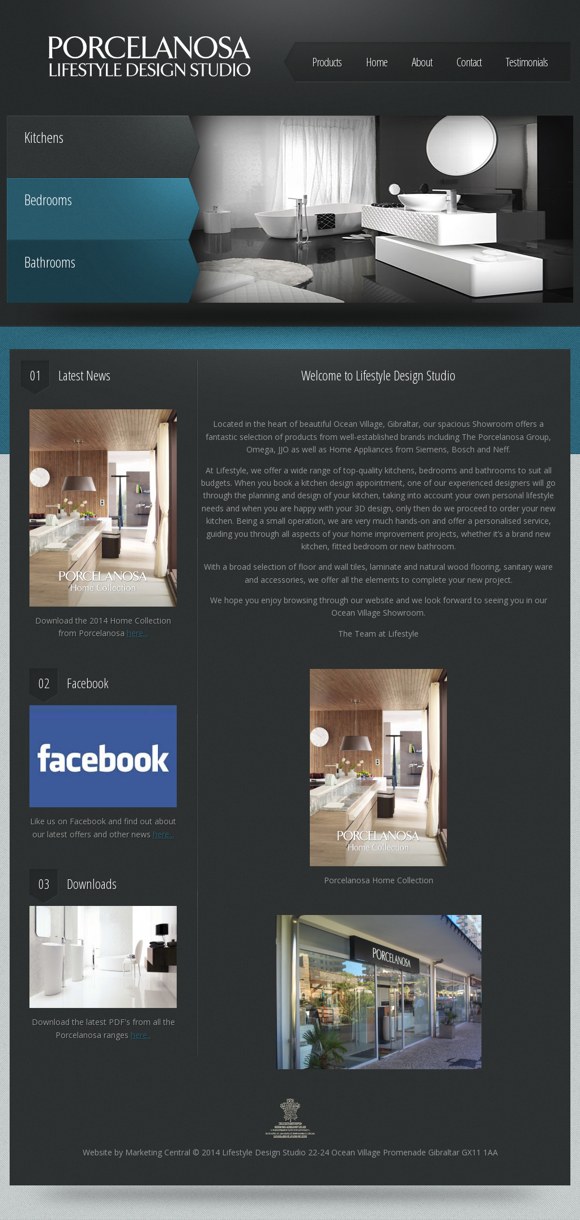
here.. (141, 1035)
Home (376, 62)
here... (137, 633)
